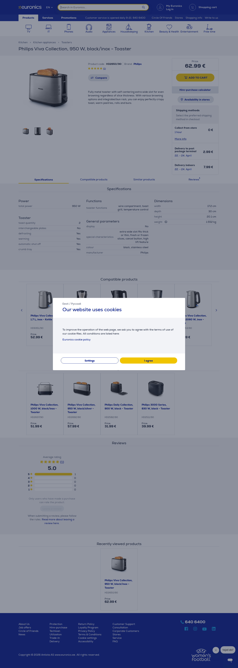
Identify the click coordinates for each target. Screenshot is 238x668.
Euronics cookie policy (76, 339)
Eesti (65, 303)
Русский (76, 303)
